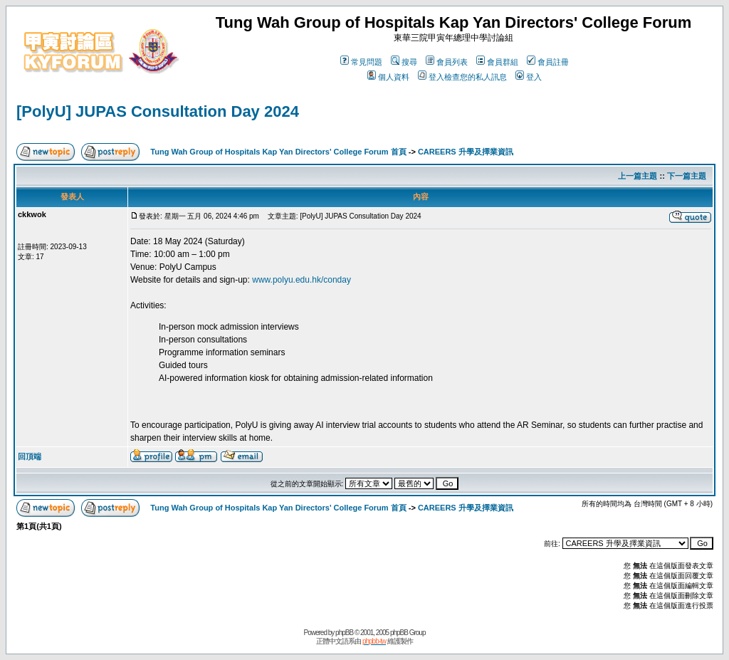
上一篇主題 (637, 176)
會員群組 (497, 62)
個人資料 (388, 77)
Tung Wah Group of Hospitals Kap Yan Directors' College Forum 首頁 (278, 151)
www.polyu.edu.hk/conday (301, 280)
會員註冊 (548, 62)
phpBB (344, 633)
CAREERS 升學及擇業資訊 (465, 151)
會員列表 (447, 62)
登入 (528, 77)
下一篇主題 (686, 176)
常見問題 (361, 62)
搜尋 (404, 62)
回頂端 (29, 456)
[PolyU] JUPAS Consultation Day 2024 (157, 111)
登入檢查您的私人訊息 (462, 77)
